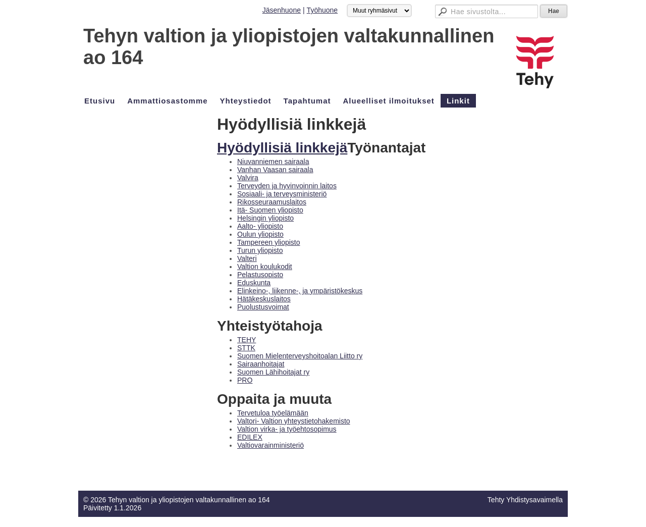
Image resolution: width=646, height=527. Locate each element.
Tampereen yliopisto (268, 242)
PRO (244, 380)
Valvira (247, 178)
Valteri (247, 258)
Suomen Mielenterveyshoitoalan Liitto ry (299, 356)
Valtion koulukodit (264, 266)
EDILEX (249, 437)
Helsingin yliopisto (265, 218)
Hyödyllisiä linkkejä (282, 147)
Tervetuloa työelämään (272, 413)
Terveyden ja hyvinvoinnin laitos (287, 186)
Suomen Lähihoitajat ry (273, 372)
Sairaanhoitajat (260, 364)
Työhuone (322, 10)
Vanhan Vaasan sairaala (275, 170)
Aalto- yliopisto (260, 226)
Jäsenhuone (281, 10)
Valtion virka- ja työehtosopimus (287, 429)
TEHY (246, 340)
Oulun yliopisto (260, 234)
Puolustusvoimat (263, 307)
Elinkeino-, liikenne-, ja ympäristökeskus (299, 291)
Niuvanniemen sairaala (273, 161)
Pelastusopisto (260, 275)
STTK (246, 348)
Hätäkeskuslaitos (264, 299)
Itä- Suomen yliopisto (270, 210)
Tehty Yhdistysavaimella (525, 500)
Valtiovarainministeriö (270, 445)
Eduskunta (254, 283)
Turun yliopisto (260, 250)
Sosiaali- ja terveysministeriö (282, 194)
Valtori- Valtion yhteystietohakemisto (293, 421)
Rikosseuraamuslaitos (271, 202)
